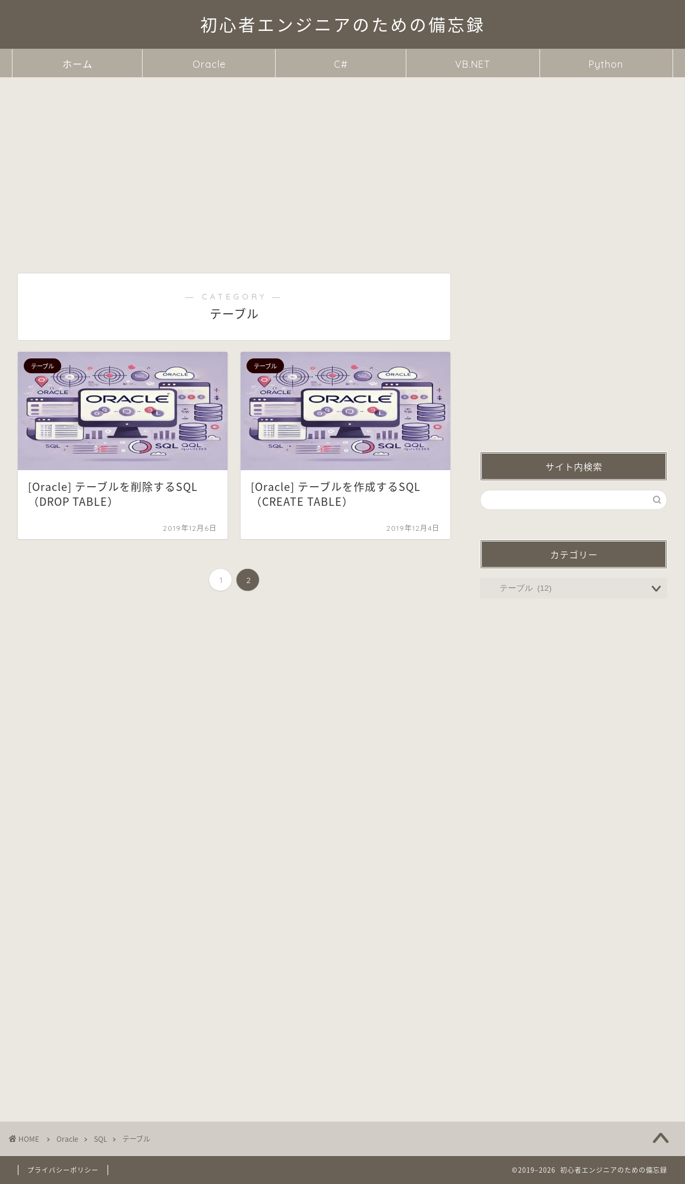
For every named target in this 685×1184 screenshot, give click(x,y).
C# (341, 64)
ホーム (77, 64)
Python (606, 64)
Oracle (209, 64)
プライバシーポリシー (63, 1170)
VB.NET (472, 64)
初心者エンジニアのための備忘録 (342, 25)
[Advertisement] (342, 166)
